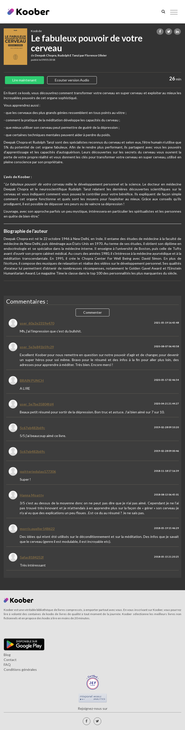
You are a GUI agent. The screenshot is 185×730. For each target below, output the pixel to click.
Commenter (92, 312)
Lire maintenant (24, 80)
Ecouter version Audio (72, 80)
